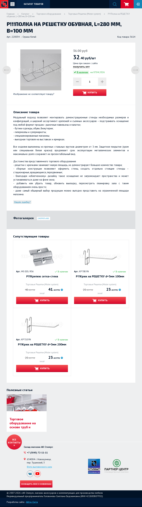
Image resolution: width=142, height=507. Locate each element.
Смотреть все (43, 218)
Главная (10, 13)
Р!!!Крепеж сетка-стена (42, 276)
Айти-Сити (32, 502)
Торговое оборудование (48, 13)
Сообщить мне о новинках (36, 484)
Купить (92, 92)
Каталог (25, 13)
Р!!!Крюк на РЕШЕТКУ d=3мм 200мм (42, 344)
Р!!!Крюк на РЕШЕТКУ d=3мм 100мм (100, 276)
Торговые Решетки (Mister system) (84, 13)
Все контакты (14, 441)
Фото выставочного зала (39, 466)
